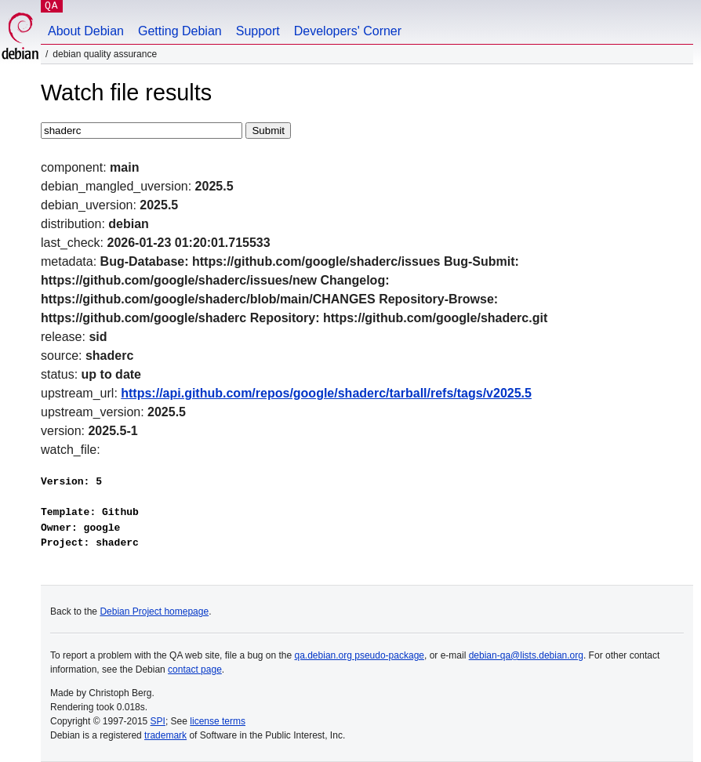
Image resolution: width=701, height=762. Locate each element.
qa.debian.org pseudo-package (359, 655)
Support (258, 31)
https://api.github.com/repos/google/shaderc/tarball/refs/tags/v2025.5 (326, 393)
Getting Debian (180, 31)
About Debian (86, 31)
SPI (158, 721)
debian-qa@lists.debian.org (526, 655)
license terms (217, 721)
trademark (165, 735)
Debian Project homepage (154, 611)
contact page (195, 669)
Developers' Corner (347, 31)
